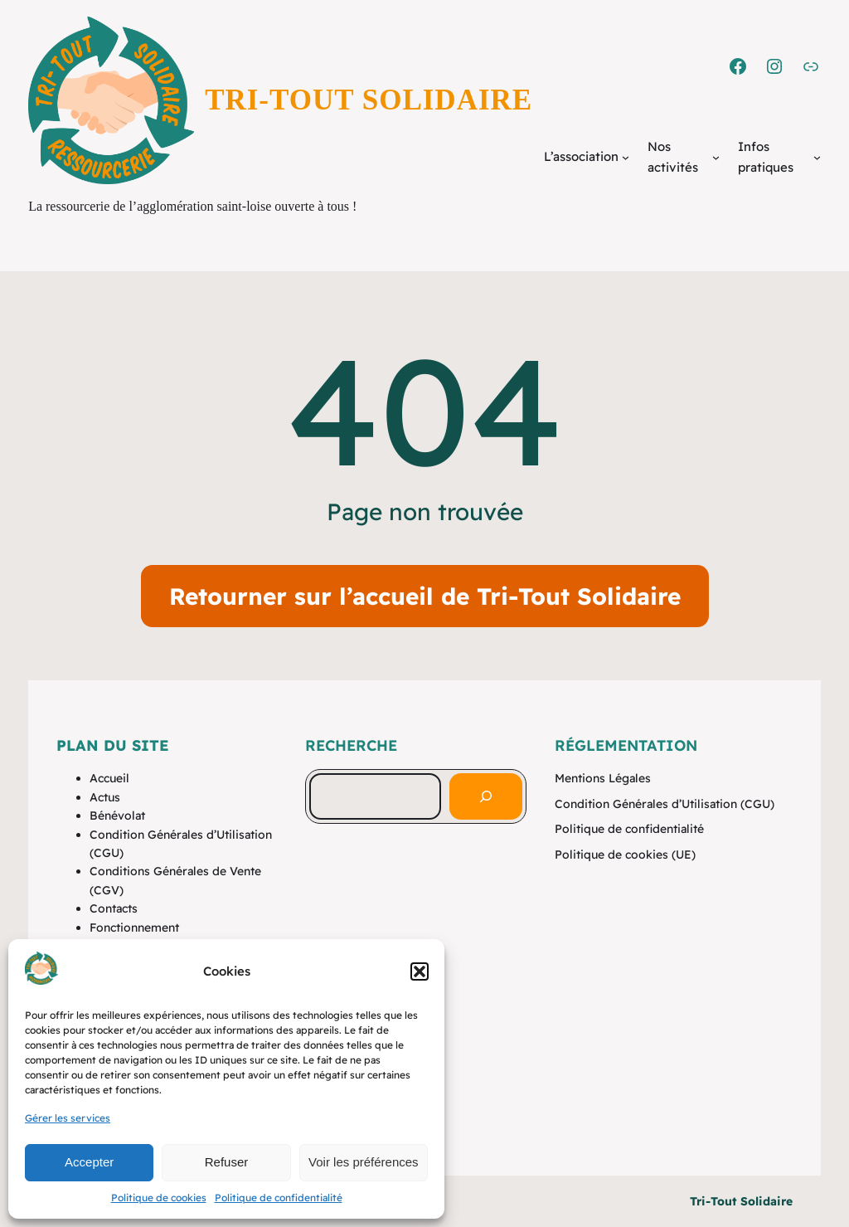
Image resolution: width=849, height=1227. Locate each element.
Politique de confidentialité (278, 1197)
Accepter (89, 1162)
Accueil (109, 778)
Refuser (227, 1162)
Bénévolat (117, 815)
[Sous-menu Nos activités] (716, 157)
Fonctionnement (134, 927)
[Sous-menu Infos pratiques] (817, 157)
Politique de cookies (158, 1197)
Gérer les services (67, 1118)
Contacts (114, 908)
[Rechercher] (485, 796)
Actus (105, 797)
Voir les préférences (363, 1162)
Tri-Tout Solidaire (368, 100)
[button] (419, 971)
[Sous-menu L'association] (625, 157)
